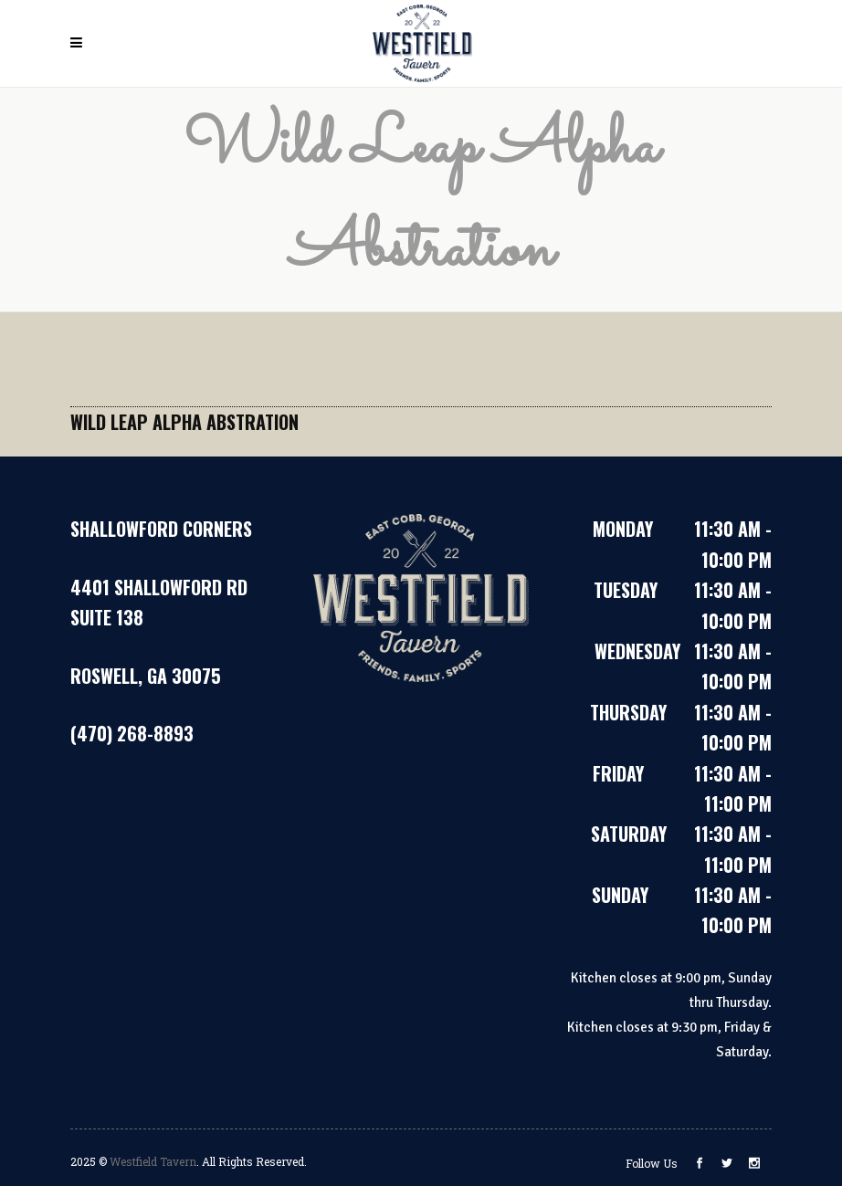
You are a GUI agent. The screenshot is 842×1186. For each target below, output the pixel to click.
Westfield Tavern (153, 1161)
